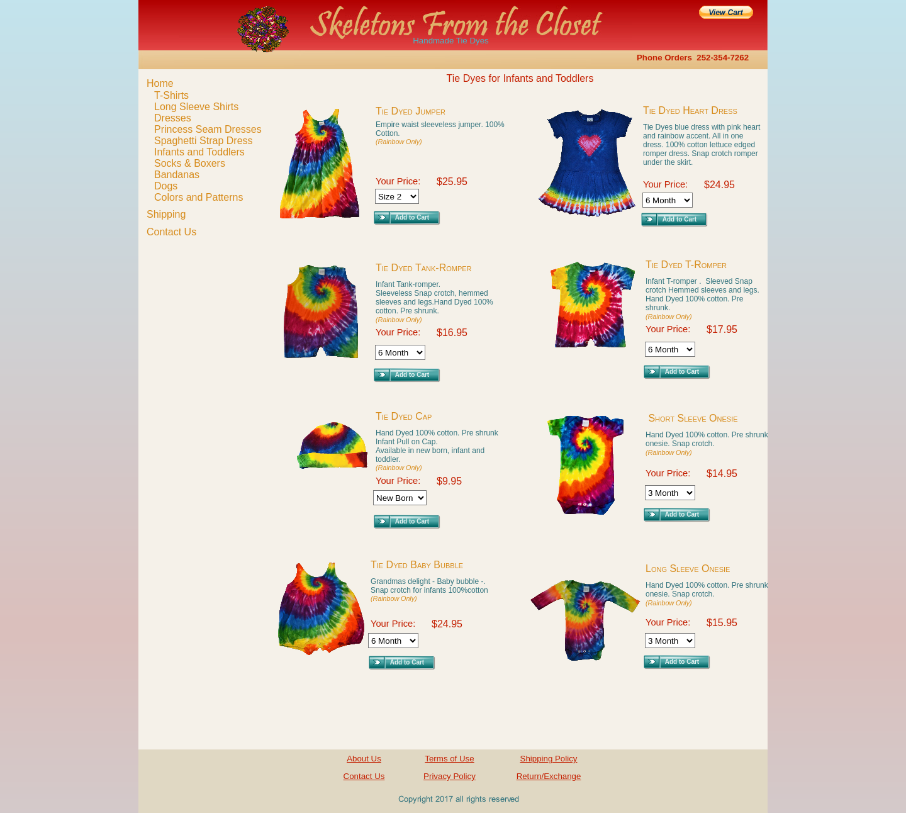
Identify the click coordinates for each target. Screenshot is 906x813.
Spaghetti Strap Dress (203, 140)
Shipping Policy (549, 758)
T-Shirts (171, 95)
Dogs (165, 186)
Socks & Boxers (189, 163)
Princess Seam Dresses (208, 129)
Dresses (172, 118)
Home (160, 83)
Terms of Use (449, 758)
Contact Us (171, 232)
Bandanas (176, 174)
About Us (364, 758)
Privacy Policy (449, 776)
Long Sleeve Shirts (196, 106)
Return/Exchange (549, 776)
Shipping (166, 214)
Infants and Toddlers (199, 152)
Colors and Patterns (198, 197)
